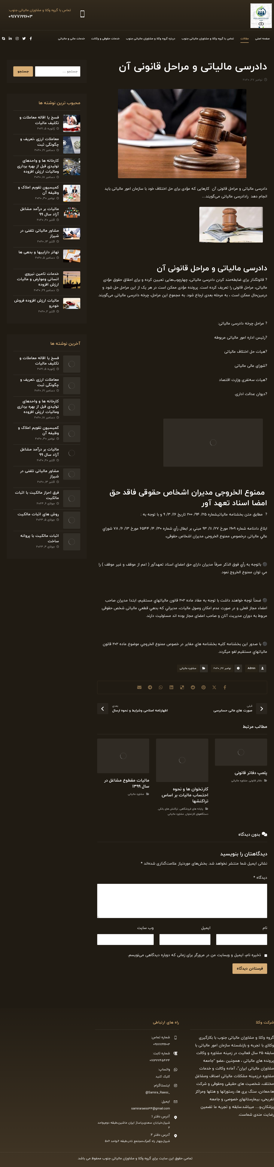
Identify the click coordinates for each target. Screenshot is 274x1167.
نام (265, 928)
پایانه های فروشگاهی (191, 809)
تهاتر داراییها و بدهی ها (38, 252)
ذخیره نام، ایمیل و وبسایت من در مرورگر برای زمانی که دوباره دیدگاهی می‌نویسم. (194, 955)
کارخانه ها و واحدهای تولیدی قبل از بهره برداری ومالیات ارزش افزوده (38, 166)
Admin (251, 668)
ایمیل (205, 928)
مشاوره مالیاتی (188, 668)
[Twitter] (24, 38)
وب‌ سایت (145, 928)
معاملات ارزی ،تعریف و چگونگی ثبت (39, 141)
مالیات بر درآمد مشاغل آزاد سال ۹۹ (39, 211)
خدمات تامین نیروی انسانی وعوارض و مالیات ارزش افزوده (38, 279)
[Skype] (3, 38)
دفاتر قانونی (255, 780)
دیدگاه (260, 877)
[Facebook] (30, 38)
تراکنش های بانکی (168, 809)
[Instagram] (17, 38)
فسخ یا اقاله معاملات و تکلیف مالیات (39, 120)
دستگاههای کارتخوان (196, 814)
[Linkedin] (10, 38)
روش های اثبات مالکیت (38, 514)
